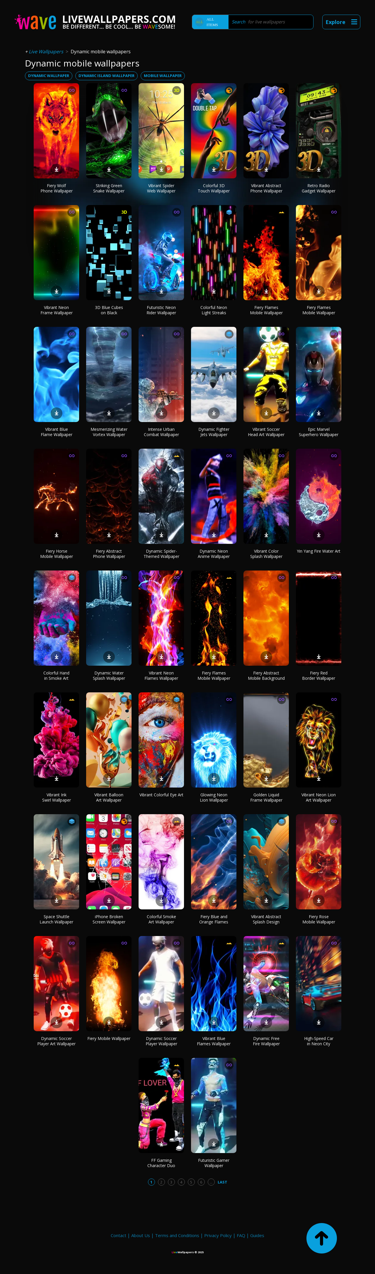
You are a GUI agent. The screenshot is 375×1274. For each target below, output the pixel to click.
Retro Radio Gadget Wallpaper (318, 188)
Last (222, 1182)
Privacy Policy (218, 1235)
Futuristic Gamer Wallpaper (213, 1162)
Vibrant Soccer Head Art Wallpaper (266, 431)
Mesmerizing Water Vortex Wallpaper (109, 431)
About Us (140, 1235)
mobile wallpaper (163, 75)
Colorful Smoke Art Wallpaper (161, 919)
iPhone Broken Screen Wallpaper (109, 919)
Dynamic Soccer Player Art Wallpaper (56, 1041)
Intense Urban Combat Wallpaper (161, 431)
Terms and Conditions (177, 1235)
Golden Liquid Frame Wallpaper (266, 797)
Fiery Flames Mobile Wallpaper (266, 310)
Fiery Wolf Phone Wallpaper (56, 188)
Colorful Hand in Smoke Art (56, 675)
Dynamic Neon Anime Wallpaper (214, 553)
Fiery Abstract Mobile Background (266, 675)
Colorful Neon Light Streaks (213, 310)
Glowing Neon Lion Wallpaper (214, 797)
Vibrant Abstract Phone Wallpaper (266, 188)
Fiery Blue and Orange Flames (213, 919)
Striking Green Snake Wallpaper (109, 188)
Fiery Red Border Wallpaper (318, 675)
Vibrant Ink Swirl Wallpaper (56, 797)
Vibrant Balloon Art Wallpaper (108, 797)
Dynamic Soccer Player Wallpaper (161, 1041)
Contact (118, 1235)
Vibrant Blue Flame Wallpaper (56, 431)
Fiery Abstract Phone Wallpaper (109, 553)
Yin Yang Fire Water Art (318, 551)
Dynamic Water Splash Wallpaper (109, 675)
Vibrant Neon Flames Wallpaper (161, 675)
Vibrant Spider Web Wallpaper (161, 188)
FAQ (241, 1235)
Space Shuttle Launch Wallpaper (56, 919)
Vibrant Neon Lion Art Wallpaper (318, 797)
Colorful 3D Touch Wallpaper (214, 188)
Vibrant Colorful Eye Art (161, 794)
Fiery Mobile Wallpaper (108, 1038)
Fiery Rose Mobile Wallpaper (318, 919)
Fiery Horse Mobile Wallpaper (56, 553)
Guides (257, 1235)
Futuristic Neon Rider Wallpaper (161, 310)
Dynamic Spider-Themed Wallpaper (161, 553)
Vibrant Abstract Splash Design (266, 919)
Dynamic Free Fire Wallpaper (266, 1041)
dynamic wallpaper (48, 75)
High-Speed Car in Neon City (318, 1041)
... (211, 1182)
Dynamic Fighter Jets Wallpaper (213, 431)
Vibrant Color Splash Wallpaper (266, 553)
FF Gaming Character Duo (161, 1162)
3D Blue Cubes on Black (109, 310)
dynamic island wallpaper (106, 75)
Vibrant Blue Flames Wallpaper (214, 1041)
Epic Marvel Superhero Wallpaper (318, 431)
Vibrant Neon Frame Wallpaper (56, 310)
